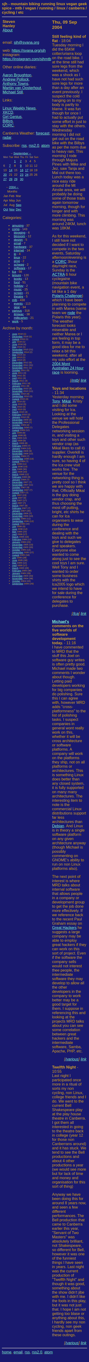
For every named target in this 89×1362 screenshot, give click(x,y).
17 (26, 170)
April (14, 378)
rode (71, 313)
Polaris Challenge (67, 296)
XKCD (8, 112)
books (18, 278)
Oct (5, 209)
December (17, 336)
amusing (17, 225)
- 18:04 (69, 39)
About (8, 30)
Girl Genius (12, 117)
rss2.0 (34, 146)
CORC (8, 125)
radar (7, 138)
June (14, 334)
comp (15, 229)
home (6, 1352)
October (16, 370)
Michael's (60, 622)
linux (17, 257)
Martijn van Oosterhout (22, 88)
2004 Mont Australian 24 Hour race (68, 368)
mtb (14, 300)
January (16, 386)
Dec (18, 209)
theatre (18, 296)
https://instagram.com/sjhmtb (27, 59)
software (19, 268)
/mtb (75, 380)
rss (24, 146)
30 (21, 179)
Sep (18, 205)
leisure (16, 275)
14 (10, 170)
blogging (19, 232)
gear (17, 307)
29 (15, 179)
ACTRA (58, 274)
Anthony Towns (15, 84)
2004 (12, 187)
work (15, 321)
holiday (18, 286)
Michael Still (13, 92)
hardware (20, 247)
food (17, 282)
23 (21, 174)
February (16, 383)
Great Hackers (64, 928)
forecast (42, 133)
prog (17, 261)
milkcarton (21, 318)
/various (72, 1059)
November (17, 349)
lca (14, 271)
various (17, 310)
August (15, 339)
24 (26, 174)
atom (45, 146)
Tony (56, 401)
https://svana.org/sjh (29, 50)
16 (21, 170)
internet (19, 250)
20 (5, 174)
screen (18, 293)
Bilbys (8, 121)
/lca (76, 614)
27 (5, 179)
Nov (12, 209)
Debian (58, 826)
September (20, 153)
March (15, 380)
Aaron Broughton (17, 75)
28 (10, 179)
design (18, 239)
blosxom (19, 236)
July (14, 341)
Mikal (66, 401)
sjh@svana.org (26, 42)
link (83, 380)
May (14, 347)
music (18, 289)
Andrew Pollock (16, 79)
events (18, 303)
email (17, 243)
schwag (19, 264)
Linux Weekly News (19, 108)
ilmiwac (19, 314)
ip (15, 254)
